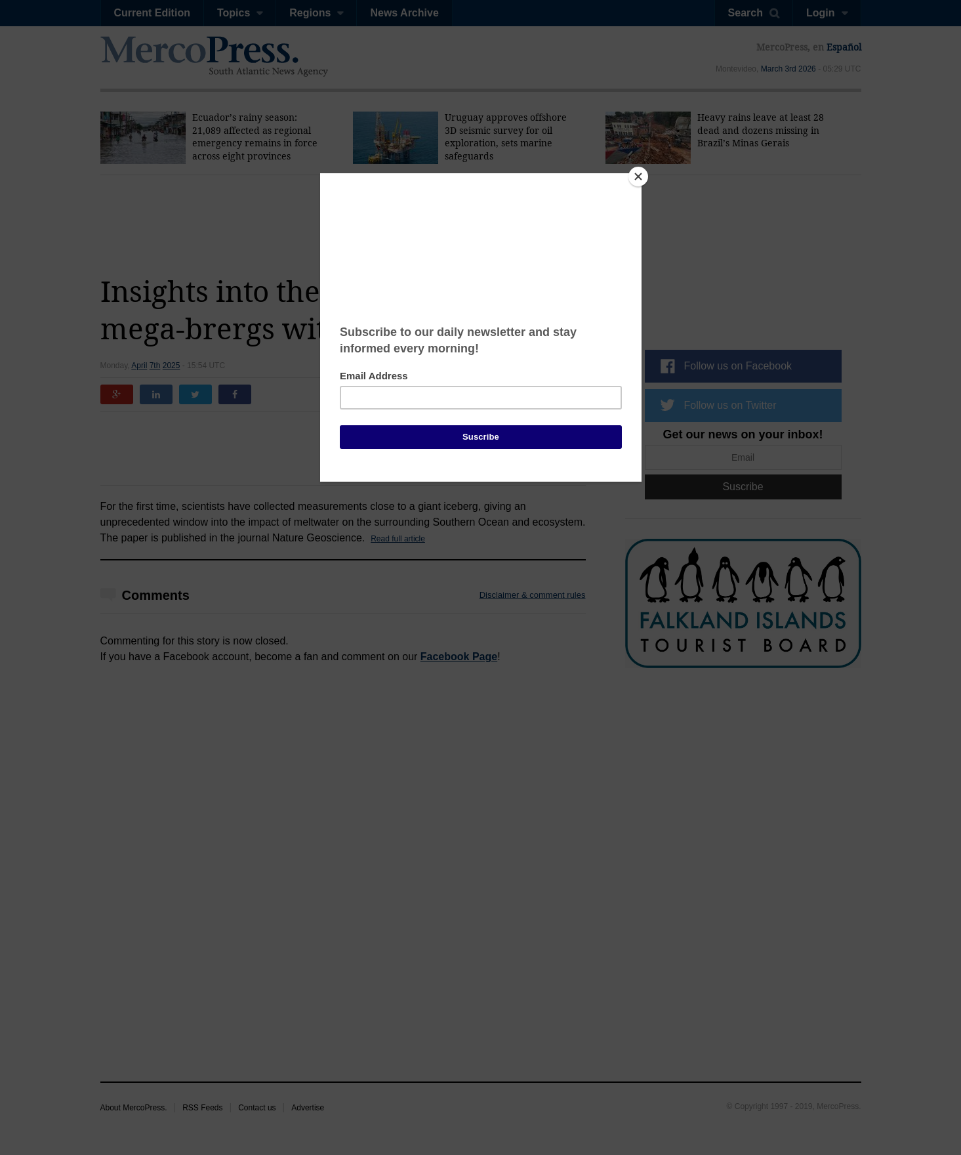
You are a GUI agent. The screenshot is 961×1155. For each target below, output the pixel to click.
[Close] (638, 176)
